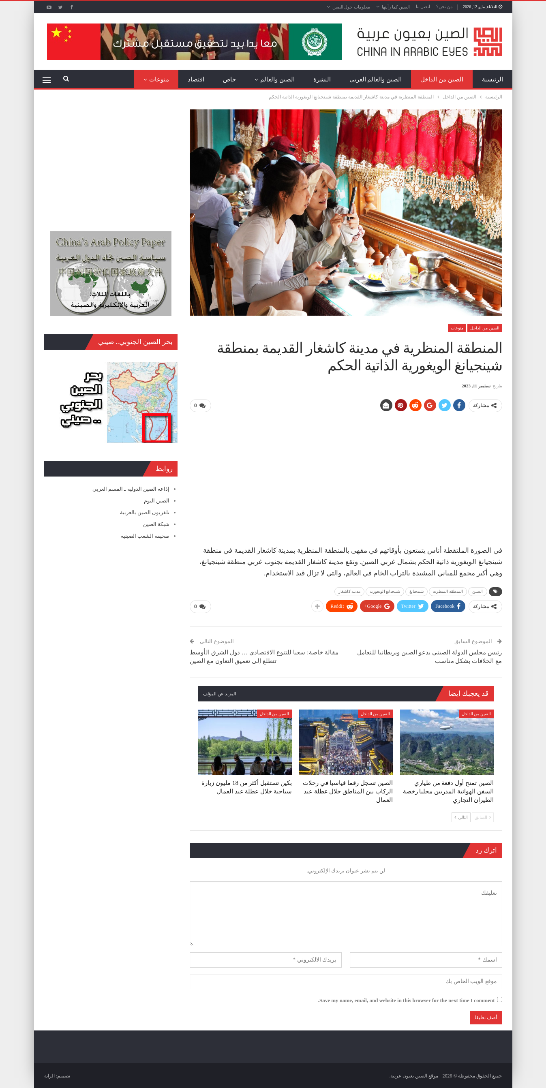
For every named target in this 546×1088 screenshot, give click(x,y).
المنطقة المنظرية (448, 591)
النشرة (322, 79)
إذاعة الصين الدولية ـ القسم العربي (130, 489)
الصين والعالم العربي (375, 79)
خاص (229, 79)
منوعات (159, 79)
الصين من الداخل (441, 79)
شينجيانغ (416, 591)
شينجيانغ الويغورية (385, 591)
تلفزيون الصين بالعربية (145, 512)
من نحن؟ (444, 6)
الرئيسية (492, 79)
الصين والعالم (277, 79)
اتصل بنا (423, 6)
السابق (483, 816)
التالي (461, 816)
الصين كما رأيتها (396, 6)
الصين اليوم (156, 501)
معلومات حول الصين (351, 6)
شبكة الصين (156, 524)
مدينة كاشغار (349, 591)
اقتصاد (196, 79)
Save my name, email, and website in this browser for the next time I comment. (406, 1000)
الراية (49, 1075)
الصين (477, 591)
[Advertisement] (346, 475)
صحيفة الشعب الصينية (145, 536)
